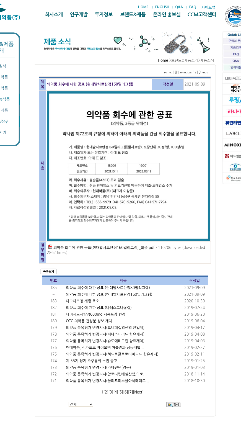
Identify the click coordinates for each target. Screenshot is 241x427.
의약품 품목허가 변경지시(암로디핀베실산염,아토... (106, 374)
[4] (115, 392)
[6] (125, 392)
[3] (110, 392)
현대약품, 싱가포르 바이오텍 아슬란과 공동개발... (105, 347)
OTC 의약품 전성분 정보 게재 (89, 321)
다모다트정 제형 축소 (82, 301)
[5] (120, 392)
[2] (105, 392)
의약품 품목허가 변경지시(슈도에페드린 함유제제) (105, 341)
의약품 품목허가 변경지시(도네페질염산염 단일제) (105, 328)
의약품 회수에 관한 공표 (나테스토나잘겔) (99, 308)
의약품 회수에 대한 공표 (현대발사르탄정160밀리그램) (109, 294)
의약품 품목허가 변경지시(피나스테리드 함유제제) (105, 334)
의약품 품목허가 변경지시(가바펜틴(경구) (98, 367)
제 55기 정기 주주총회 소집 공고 (91, 361)
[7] (130, 392)
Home (163, 60)
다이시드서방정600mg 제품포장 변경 (95, 314)
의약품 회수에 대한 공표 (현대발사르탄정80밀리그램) (108, 288)
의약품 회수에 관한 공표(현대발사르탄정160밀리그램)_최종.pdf (101, 247)
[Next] (138, 392)
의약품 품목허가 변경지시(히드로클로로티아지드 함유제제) (112, 354)
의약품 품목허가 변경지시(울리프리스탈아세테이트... (107, 381)
